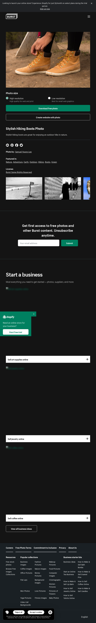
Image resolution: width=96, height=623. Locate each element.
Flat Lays (23, 579)
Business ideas (69, 561)
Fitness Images (41, 597)
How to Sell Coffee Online (83, 582)
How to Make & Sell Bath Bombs (84, 564)
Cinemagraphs (54, 579)
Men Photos (25, 590)
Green (54, 161)
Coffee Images (26, 568)
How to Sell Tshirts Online (69, 596)
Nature (9, 161)
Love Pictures (40, 590)
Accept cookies (36, 612)
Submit (69, 243)
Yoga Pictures (25, 597)
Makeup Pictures (52, 563)
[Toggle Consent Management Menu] (7, 612)
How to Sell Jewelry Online (69, 589)
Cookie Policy (45, 618)
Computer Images (53, 574)
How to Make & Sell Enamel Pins (84, 574)
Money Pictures (38, 574)
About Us (72, 547)
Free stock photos (10, 563)
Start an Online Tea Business (69, 573)
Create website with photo (48, 117)
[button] (7, 612)
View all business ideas (21, 528)
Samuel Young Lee (23, 151)
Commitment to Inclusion (45, 547)
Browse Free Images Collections (11, 571)
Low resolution (58, 98)
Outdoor (33, 161)
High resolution (17, 98)
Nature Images (40, 568)
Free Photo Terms (23, 547)
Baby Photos (54, 597)
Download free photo (48, 108)
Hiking (41, 161)
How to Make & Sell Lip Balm (70, 582)
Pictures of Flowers (53, 592)
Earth (26, 161)
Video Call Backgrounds (25, 603)
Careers (9, 547)
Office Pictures (26, 572)
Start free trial (15, 332)
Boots (47, 161)
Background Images (39, 581)
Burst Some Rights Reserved (19, 171)
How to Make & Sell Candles (84, 589)
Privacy (62, 547)
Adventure (18, 161)
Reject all (18, 612)
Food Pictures (54, 568)
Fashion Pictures (38, 563)
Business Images (24, 563)
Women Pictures (52, 585)
